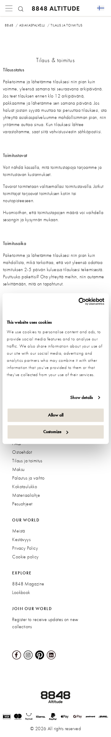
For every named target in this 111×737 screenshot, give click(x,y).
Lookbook (21, 592)
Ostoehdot (22, 452)
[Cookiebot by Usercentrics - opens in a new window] (79, 301)
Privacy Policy (25, 548)
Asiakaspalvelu (32, 25)
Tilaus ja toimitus (27, 461)
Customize (55, 432)
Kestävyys (21, 539)
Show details (81, 397)
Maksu (18, 469)
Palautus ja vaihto (28, 478)
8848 (9, 25)
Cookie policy (25, 557)
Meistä (18, 531)
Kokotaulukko (24, 486)
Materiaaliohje (26, 495)
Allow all (55, 415)
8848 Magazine (28, 584)
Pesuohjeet (22, 504)
